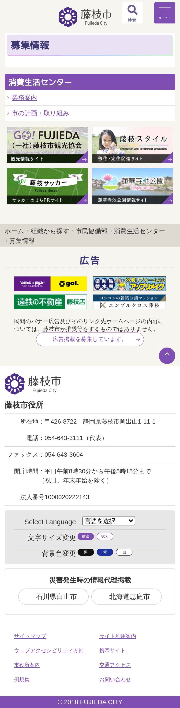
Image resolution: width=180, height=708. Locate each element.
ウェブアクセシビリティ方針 (49, 650)
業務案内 (24, 97)
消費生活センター (40, 82)
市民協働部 (91, 231)
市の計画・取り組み (40, 113)
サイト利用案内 (117, 636)
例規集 (22, 679)
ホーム (14, 231)
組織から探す (50, 231)
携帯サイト (112, 650)
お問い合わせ (115, 679)
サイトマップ (30, 636)
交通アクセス (115, 665)
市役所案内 (27, 665)
